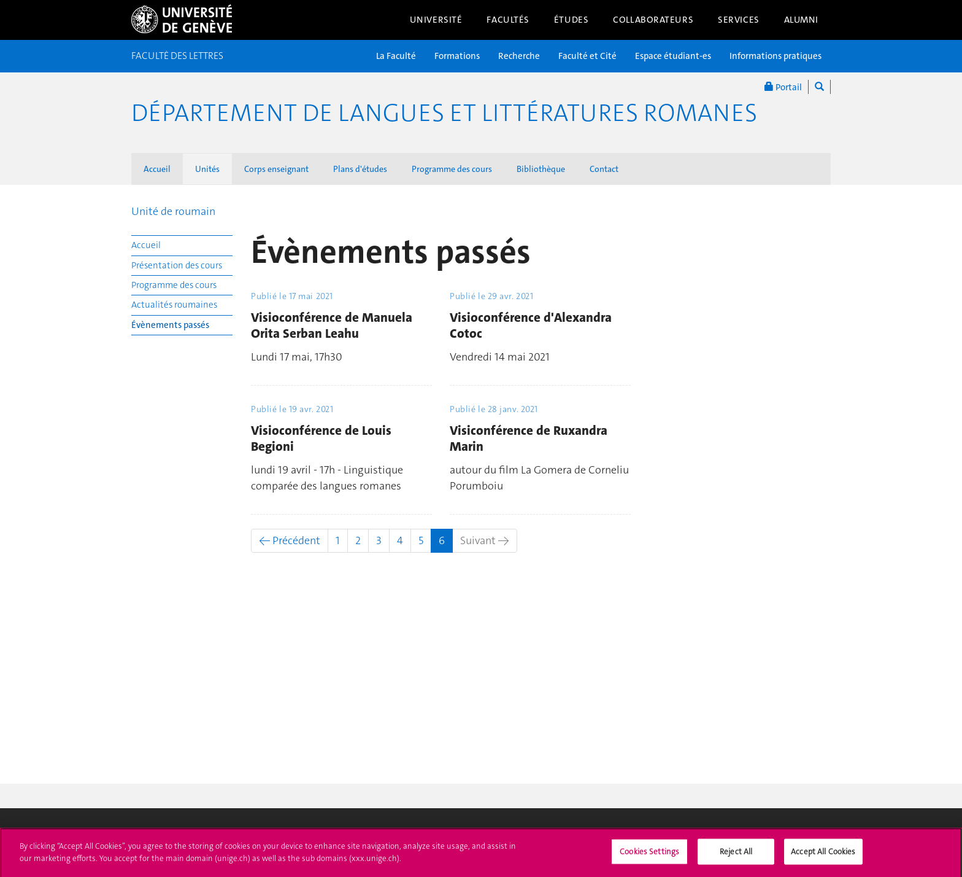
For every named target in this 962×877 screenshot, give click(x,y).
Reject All (736, 856)
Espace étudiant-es (673, 56)
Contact (604, 168)
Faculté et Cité (587, 56)
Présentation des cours (176, 265)
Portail (783, 86)
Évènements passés (170, 325)
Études (571, 20)
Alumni (801, 20)
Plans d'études (360, 168)
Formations (457, 56)
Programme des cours (452, 168)
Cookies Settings (649, 856)
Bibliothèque (541, 168)
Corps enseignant (276, 168)
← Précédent (289, 540)
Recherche (519, 56)
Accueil (157, 168)
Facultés (508, 20)
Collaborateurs (653, 20)
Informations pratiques (775, 56)
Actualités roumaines (174, 304)
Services (739, 20)
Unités (207, 168)
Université (436, 20)
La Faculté (396, 56)
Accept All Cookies (823, 856)
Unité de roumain (173, 211)
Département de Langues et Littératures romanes (444, 113)
